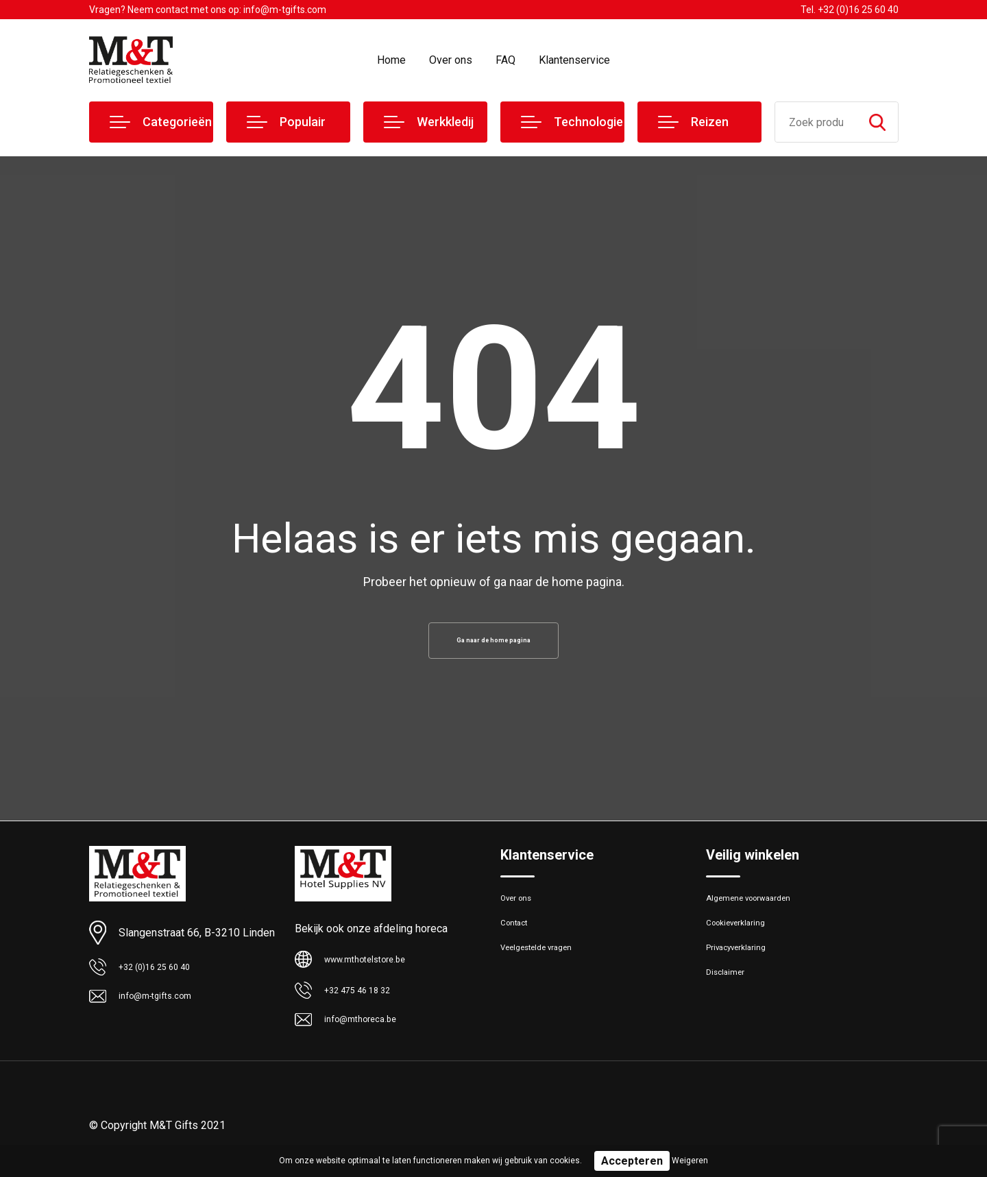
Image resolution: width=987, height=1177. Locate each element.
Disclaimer (729, 997)
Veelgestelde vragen (546, 968)
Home (391, 59)
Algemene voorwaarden (759, 909)
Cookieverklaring (743, 938)
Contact (518, 938)
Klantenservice (574, 59)
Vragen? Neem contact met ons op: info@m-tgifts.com (207, 9)
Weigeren (690, 1160)
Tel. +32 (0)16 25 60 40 (850, 9)
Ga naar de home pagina (493, 645)
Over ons (450, 59)
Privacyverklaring (743, 968)
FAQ (505, 59)
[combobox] (816, 122)
